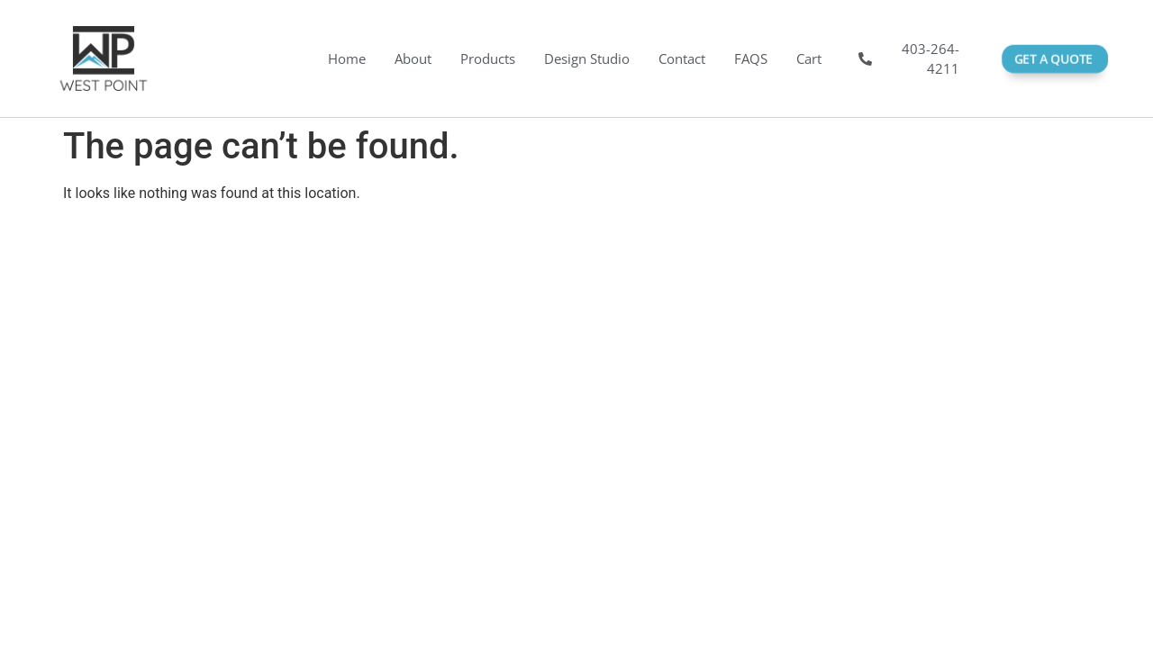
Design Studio (587, 59)
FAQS (750, 59)
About (413, 59)
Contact (681, 59)
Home (347, 59)
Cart (809, 59)
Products (487, 59)
